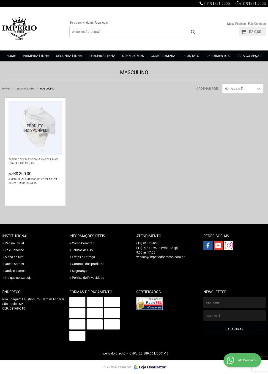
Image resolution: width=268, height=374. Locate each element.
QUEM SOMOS (133, 55)
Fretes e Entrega (83, 257)
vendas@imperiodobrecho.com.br (160, 257)
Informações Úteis (87, 235)
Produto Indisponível (35, 128)
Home (11, 55)
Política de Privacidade (88, 277)
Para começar (249, 55)
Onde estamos (15, 270)
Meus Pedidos (236, 24)
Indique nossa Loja (18, 277)
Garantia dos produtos (88, 264)
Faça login (101, 22)
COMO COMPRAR (164, 55)
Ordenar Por (207, 88)
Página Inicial (14, 243)
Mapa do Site (14, 257)
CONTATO (192, 55)
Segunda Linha (69, 55)
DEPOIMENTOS (218, 55)
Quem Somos (14, 264)
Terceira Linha (102, 55)
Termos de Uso (82, 250)
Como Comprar (83, 243)
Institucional (15, 235)
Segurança (79, 270)
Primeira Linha (36, 55)
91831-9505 (217, 3)
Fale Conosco (257, 24)
